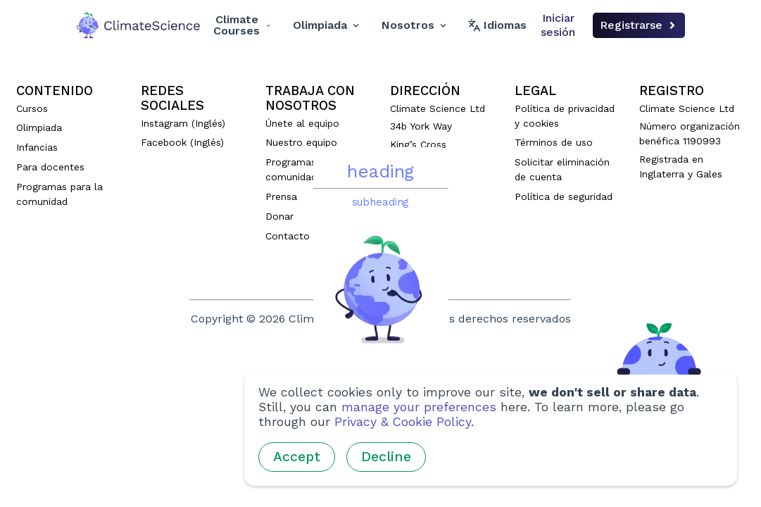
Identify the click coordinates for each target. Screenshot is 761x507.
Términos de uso (554, 142)
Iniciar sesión (558, 25)
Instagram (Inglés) (183, 123)
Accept (296, 457)
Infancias (37, 147)
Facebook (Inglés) (182, 142)
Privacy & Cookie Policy (402, 422)
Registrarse (639, 25)
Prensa (281, 196)
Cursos (32, 108)
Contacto (287, 236)
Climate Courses (241, 25)
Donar (279, 216)
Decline (386, 457)
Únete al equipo (302, 123)
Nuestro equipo (301, 142)
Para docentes (50, 167)
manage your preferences (418, 407)
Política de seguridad (563, 196)
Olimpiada (326, 25)
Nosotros (414, 25)
